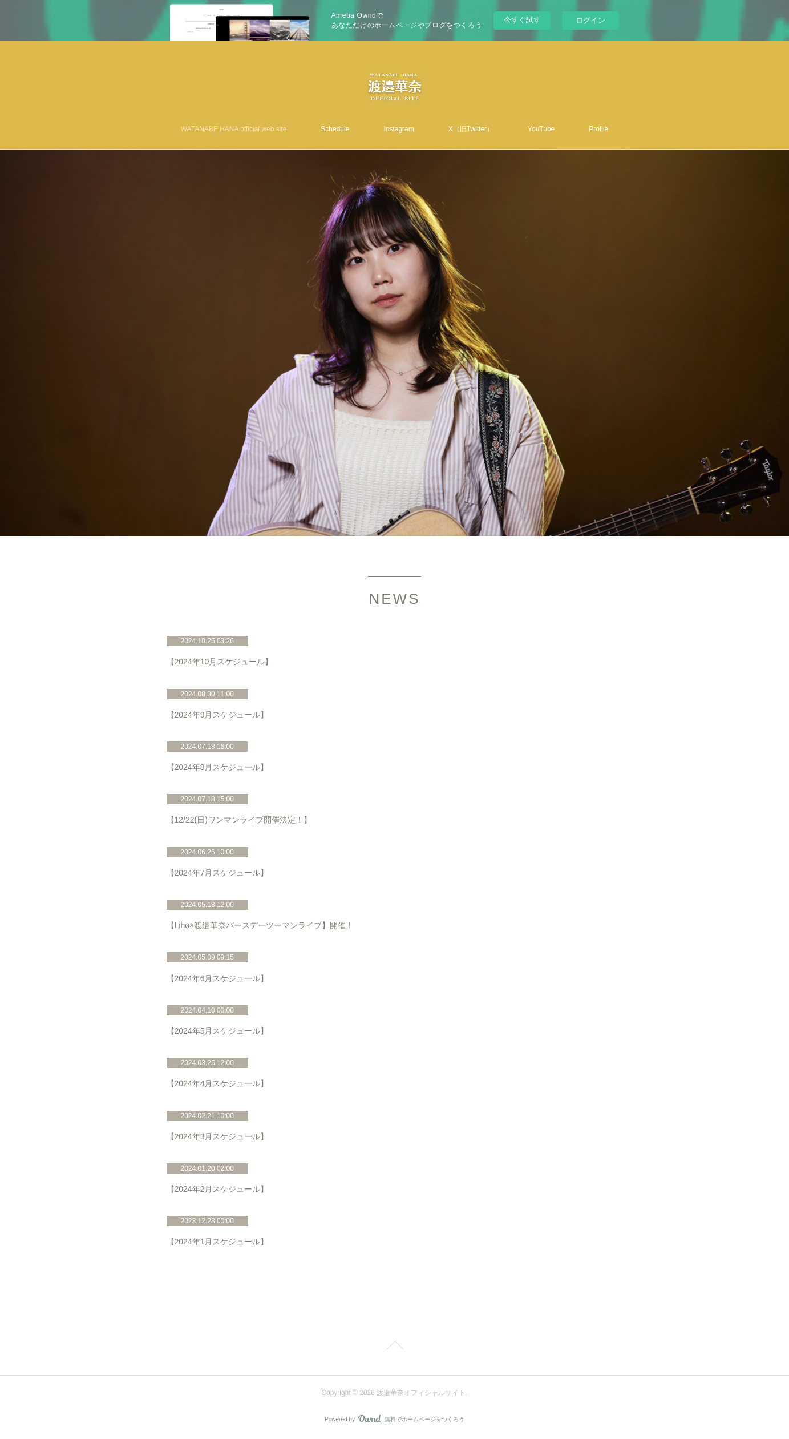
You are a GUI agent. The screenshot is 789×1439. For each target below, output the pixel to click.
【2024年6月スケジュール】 (218, 978)
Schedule (335, 129)
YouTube (541, 129)
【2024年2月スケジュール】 (218, 1189)
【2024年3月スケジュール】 (218, 1136)
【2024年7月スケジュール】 (218, 872)
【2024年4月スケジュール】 (218, 1083)
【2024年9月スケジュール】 (218, 714)
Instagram (398, 129)
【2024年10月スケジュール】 (220, 661)
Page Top (394, 1347)
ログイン (590, 20)
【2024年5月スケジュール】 (218, 1030)
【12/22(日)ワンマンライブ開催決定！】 (239, 819)
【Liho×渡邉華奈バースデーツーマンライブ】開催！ (260, 925)
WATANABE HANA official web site (234, 129)
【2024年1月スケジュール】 (218, 1241)
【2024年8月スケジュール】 (218, 767)
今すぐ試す (522, 19)
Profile (598, 129)
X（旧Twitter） (470, 129)
